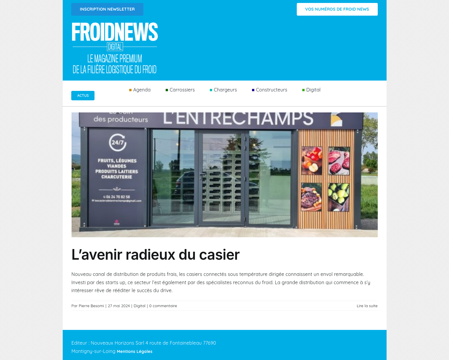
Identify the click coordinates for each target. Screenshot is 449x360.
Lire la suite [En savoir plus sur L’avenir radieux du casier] (367, 305)
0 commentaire (163, 305)
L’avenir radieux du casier (156, 254)
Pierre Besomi (91, 305)
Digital (139, 305)
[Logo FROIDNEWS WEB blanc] (115, 24)
